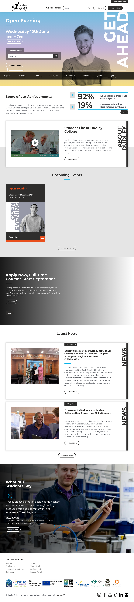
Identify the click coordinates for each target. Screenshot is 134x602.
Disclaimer (10, 566)
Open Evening (9, 75)
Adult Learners (39, 75)
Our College (113, 75)
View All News (67, 455)
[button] (126, 8)
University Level (54, 75)
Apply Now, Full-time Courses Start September (30, 277)
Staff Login (10, 572)
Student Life (99, 75)
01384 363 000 (53, 8)
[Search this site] (90, 8)
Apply (115, 8)
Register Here (14, 41)
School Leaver (23, 75)
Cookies (33, 563)
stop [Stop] (123, 112)
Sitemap (9, 563)
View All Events (67, 248)
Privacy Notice (36, 566)
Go (55, 56)
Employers (85, 75)
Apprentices (70, 75)
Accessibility (120, 1)
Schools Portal (36, 572)
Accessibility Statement (16, 569)
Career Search (14, 65)
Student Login (36, 569)
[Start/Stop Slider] (6, 69)
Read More (72, 159)
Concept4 (61, 595)
